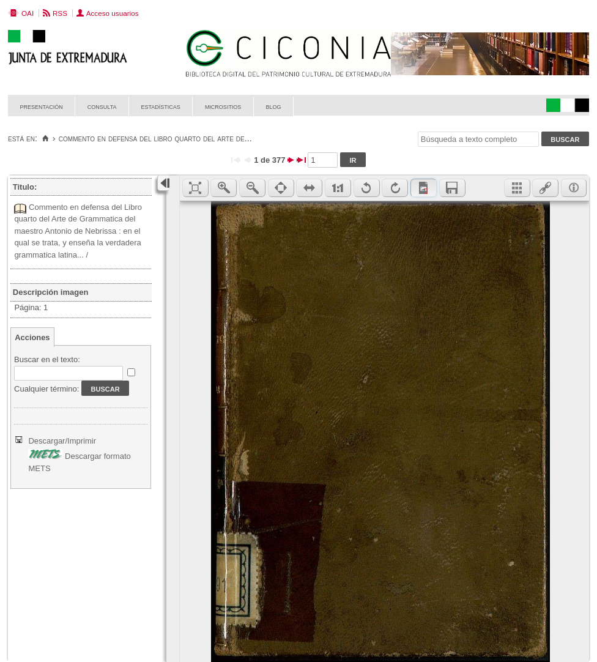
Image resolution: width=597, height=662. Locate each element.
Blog (273, 106)
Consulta (102, 106)
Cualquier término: (46, 388)
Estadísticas (160, 106)
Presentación (41, 106)
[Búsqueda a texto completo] (478, 139)
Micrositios (223, 106)
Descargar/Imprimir (62, 440)
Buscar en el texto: (47, 359)
